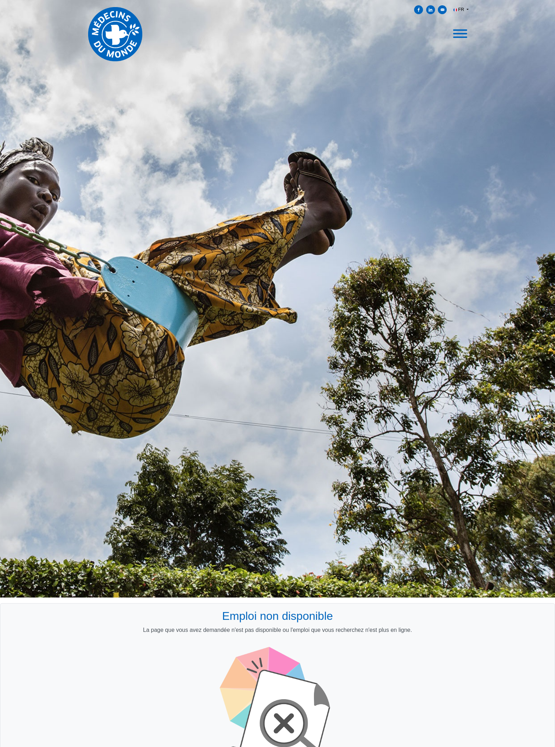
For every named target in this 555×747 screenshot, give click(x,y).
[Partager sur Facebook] (418, 9)
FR (459, 9)
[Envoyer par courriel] (442, 9)
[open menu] (460, 32)
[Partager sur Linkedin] (430, 9)
